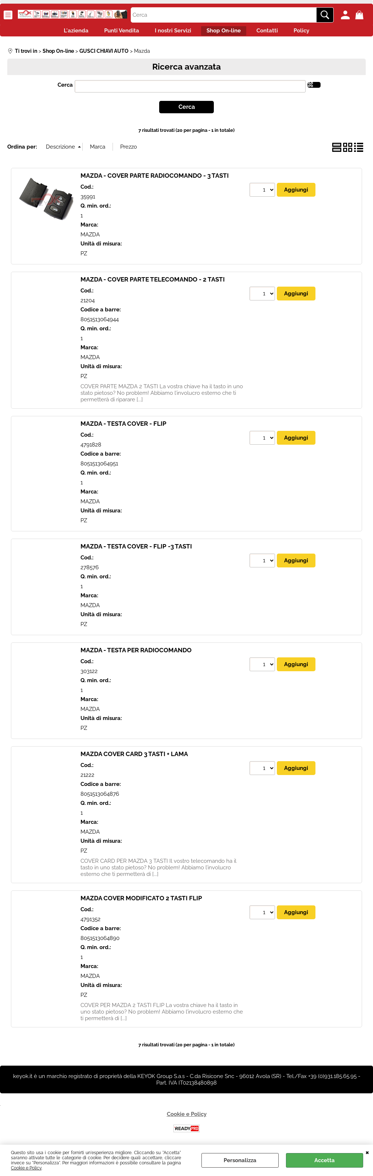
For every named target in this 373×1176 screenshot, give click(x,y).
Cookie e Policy (26, 1168)
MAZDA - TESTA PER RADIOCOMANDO (136, 654)
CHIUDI (367, 1152)
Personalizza (240, 1160)
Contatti (276, 33)
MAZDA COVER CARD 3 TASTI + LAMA (134, 758)
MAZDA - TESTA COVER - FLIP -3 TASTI (136, 550)
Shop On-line (227, 33)
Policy (317, 33)
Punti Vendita (112, 33)
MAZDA (90, 238)
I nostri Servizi (170, 33)
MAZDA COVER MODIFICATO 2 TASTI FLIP (141, 902)
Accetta (324, 1160)
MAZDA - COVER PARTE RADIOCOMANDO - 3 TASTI (155, 179)
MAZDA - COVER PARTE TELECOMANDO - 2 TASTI (153, 283)
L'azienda (60, 33)
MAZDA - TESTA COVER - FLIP (123, 427)
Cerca (65, 89)
